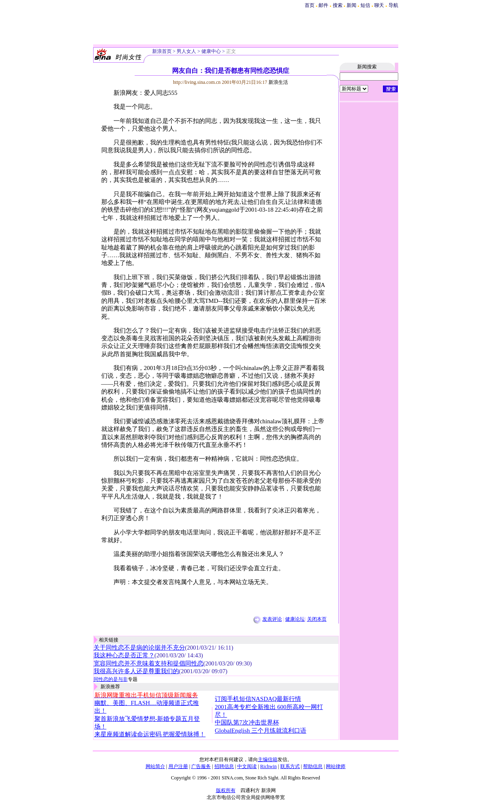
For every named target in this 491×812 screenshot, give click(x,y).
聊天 (379, 5)
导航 (393, 5)
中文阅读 (247, 766)
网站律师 (335, 766)
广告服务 (201, 766)
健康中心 (211, 51)
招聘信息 (224, 766)
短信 (365, 5)
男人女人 (186, 51)
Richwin (268, 766)
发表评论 (272, 619)
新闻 (351, 5)
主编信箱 (267, 759)
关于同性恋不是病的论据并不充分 (139, 647)
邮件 (323, 5)
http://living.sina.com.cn (196, 82)
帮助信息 (313, 766)
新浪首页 (162, 51)
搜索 (338, 5)
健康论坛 (295, 619)
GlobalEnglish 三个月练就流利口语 (260, 730)
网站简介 (155, 766)
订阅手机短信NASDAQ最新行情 (258, 699)
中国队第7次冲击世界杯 (247, 722)
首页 (309, 5)
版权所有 (226, 790)
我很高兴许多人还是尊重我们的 (136, 671)
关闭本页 (317, 619)
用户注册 (178, 766)
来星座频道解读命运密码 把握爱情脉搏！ (150, 734)
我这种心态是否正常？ (124, 655)
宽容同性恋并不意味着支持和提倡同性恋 (148, 663)
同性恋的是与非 (111, 679)
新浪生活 (278, 82)
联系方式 (290, 766)
